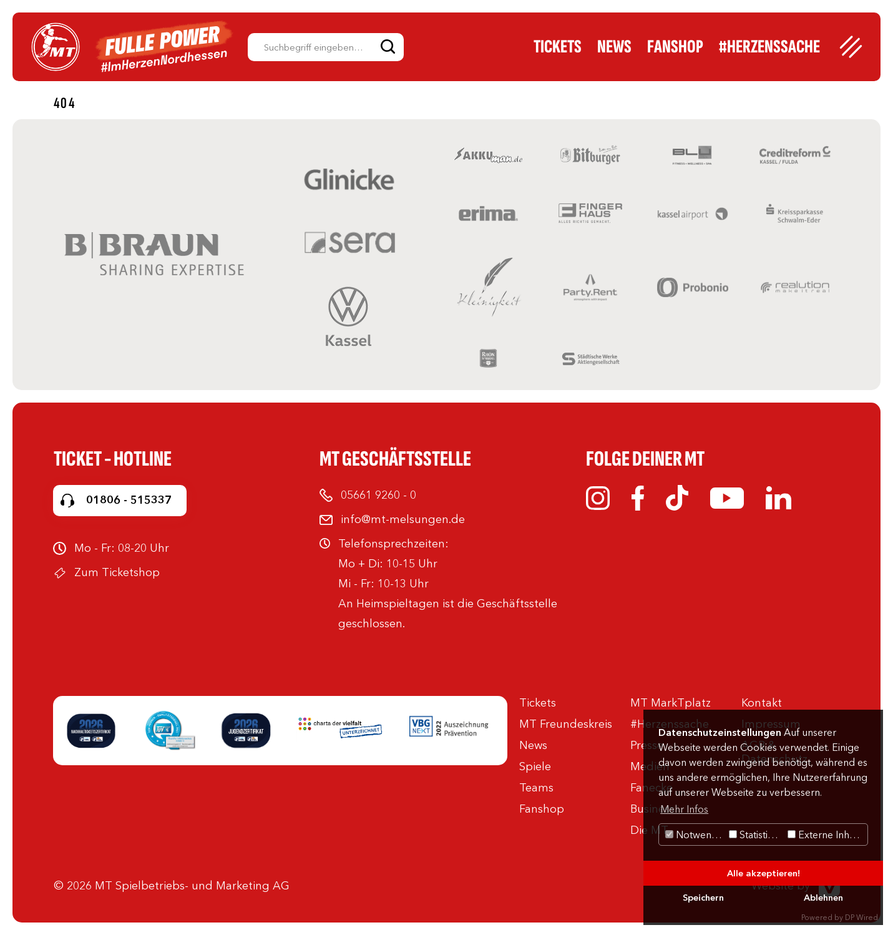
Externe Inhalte (827, 834)
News (614, 47)
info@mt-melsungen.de (403, 519)
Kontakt (761, 703)
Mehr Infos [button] (684, 809)
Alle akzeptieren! (763, 873)
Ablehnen (823, 897)
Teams (536, 788)
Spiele (535, 766)
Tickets (558, 47)
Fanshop (675, 47)
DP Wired (861, 917)
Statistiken (756, 834)
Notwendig (695, 834)
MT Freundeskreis (565, 724)
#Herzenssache (769, 47)
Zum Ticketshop (117, 572)
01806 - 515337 (129, 500)
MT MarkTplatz (670, 703)
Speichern (703, 897)
